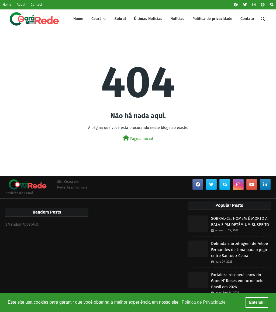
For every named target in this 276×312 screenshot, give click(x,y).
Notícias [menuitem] (177, 18)
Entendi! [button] (257, 302)
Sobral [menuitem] (120, 18)
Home (7, 4)
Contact (36, 4)
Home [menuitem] (78, 18)
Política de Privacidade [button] (204, 302)
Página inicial (138, 138)
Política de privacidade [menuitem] (212, 18)
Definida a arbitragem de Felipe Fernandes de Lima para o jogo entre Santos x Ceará (239, 249)
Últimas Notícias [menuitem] (148, 18)
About (21, 4)
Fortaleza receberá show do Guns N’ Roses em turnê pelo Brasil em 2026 (237, 280)
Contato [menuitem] (247, 18)
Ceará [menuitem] (96, 18)
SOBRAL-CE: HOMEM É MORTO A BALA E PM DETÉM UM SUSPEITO (240, 221)
